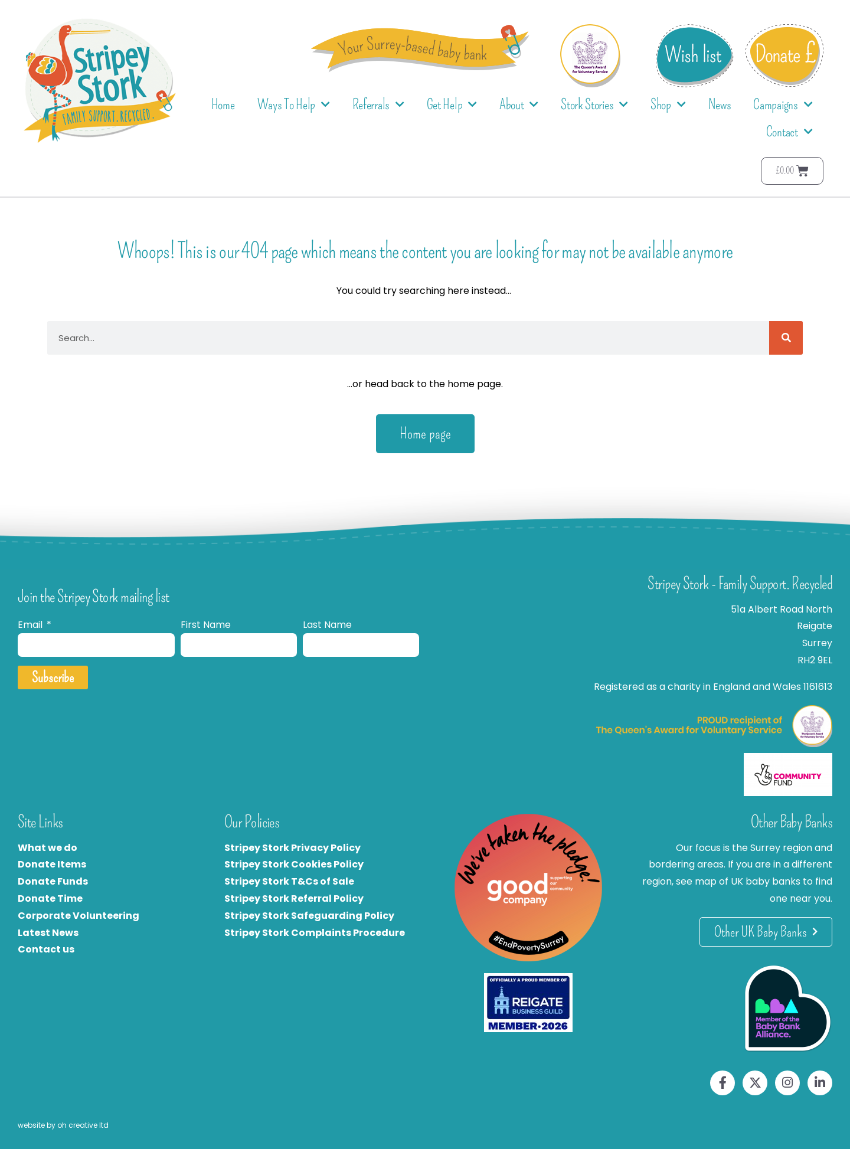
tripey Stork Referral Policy (297, 898)
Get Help (452, 105)
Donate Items (52, 864)
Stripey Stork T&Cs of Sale (289, 881)
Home (223, 104)
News (719, 104)
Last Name (327, 624)
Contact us (46, 949)
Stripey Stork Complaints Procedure (314, 933)
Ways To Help (293, 105)
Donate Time (50, 898)
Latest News (48, 933)
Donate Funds (53, 881)
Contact (789, 132)
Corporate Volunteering (78, 915)
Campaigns (782, 105)
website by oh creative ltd (63, 1125)
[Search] (786, 338)
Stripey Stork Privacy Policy (292, 848)
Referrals (378, 105)
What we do (47, 848)
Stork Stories (594, 105)
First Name (206, 624)
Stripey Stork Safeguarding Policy (309, 915)
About (518, 105)
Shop (668, 105)
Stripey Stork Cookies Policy (294, 864)
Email (31, 624)
